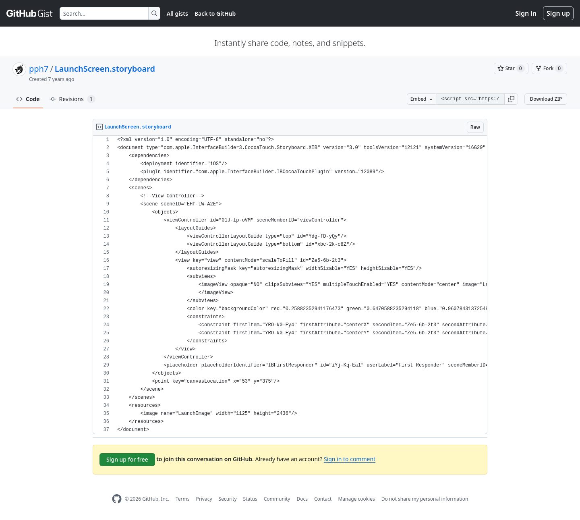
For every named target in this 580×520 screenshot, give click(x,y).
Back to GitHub (215, 13)
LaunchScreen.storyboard (105, 68)
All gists (177, 13)
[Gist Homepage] (29, 13)
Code (28, 99)
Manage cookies (356, 498)
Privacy (204, 498)
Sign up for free (127, 459)
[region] (290, 285)
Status (250, 498)
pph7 (38, 68)
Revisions (72, 99)
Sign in (526, 13)
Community (277, 498)
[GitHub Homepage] (117, 499)
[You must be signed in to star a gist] (511, 68)
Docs (302, 498)
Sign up (558, 13)
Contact (322, 498)
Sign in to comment (349, 459)
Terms (183, 498)
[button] (511, 99)
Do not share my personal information (424, 498)
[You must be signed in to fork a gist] (549, 68)
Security (228, 498)
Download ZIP (546, 98)
